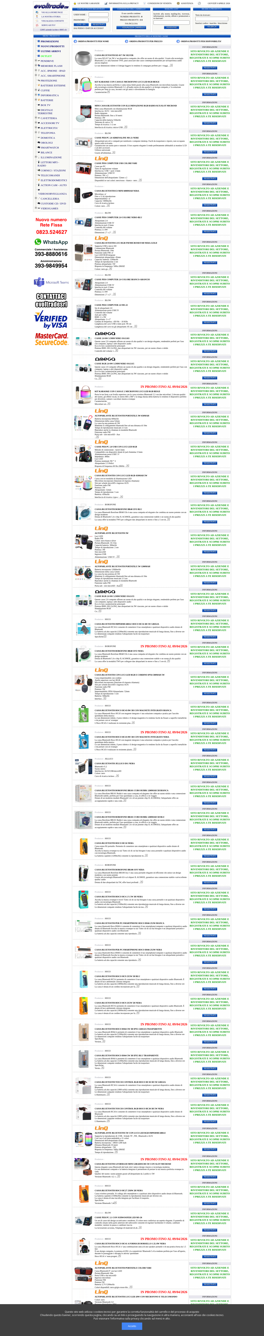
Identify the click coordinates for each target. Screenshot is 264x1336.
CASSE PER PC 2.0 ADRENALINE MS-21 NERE (117, 138)
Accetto (132, 1326)
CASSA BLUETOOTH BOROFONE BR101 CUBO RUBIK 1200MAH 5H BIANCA (131, 790)
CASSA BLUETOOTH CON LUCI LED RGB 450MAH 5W (121, 475)
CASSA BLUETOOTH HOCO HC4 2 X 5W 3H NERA (119, 896)
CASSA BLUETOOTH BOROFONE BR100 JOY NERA (119, 870)
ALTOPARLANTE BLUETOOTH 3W (112, 533)
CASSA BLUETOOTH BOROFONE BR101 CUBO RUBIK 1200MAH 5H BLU (130, 817)
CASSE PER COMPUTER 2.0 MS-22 (111, 305)
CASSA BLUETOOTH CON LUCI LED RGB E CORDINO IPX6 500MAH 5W (130, 675)
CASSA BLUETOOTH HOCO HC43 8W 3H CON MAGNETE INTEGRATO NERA (132, 737)
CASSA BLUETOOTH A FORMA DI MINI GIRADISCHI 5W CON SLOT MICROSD (133, 1164)
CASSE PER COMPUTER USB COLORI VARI (116, 163)
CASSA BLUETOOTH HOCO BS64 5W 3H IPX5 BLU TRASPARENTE (127, 1055)
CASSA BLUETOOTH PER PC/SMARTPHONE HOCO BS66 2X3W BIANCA (129, 923)
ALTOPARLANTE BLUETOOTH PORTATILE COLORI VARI (123, 1268)
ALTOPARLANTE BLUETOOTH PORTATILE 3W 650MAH (122, 416)
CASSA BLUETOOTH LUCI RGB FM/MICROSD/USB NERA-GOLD (126, 243)
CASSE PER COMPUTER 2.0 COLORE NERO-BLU (118, 217)
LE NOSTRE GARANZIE (88, 3)
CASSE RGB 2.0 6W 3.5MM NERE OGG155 (114, 596)
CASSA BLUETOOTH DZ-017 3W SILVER (114, 55)
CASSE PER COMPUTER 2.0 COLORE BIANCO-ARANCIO (122, 279)
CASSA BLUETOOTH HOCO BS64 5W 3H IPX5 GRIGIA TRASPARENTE (128, 1029)
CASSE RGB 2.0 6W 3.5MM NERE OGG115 (114, 363)
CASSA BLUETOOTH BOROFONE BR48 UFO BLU (118, 509)
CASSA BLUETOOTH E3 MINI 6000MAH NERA (117, 191)
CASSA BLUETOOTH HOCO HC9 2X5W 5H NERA (118, 1003)
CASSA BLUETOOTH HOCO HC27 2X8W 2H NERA (119, 1190)
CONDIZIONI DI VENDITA (159, 3)
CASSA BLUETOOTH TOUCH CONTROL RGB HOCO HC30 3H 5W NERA (129, 1108)
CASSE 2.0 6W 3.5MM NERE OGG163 (112, 338)
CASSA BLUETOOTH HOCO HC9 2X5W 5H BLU (117, 976)
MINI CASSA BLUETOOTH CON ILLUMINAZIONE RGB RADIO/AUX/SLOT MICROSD (136, 106)
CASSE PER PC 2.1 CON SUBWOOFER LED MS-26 (118, 1217)
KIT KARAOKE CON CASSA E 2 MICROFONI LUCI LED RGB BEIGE (127, 391)
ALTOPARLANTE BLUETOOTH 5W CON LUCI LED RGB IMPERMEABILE (130, 1133)
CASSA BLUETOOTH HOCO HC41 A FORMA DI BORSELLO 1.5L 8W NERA (130, 1243)
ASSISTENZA (187, 3)
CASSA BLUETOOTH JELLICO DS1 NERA (115, 763)
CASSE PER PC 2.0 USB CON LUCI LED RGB (116, 447)
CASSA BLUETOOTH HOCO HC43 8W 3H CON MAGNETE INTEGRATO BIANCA (133, 710)
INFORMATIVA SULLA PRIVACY (123, 3)
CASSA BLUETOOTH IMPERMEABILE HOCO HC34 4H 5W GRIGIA (127, 624)
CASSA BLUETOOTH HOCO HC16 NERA (114, 843)
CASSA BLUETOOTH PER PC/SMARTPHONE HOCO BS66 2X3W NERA (128, 950)
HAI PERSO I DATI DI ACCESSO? (89, 28)
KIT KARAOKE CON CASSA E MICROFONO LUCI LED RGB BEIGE (127, 82)
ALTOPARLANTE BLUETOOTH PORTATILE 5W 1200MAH (122, 566)
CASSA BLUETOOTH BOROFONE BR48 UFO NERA (119, 651)
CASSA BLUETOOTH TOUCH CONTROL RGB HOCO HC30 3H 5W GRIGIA (130, 1082)
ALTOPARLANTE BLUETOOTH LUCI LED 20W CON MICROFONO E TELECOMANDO (136, 1297)
